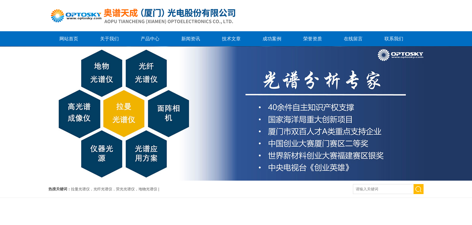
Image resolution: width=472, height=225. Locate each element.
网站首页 (68, 38)
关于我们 (109, 38)
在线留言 (353, 38)
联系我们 (393, 38)
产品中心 (150, 38)
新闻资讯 (190, 38)
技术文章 (231, 38)
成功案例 (272, 38)
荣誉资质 (312, 38)
